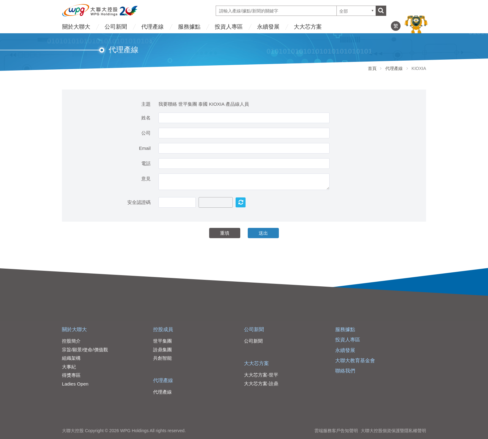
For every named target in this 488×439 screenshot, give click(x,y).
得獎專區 (71, 375)
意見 (146, 178)
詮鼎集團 (162, 349)
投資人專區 (229, 27)
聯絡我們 (345, 370)
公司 (146, 133)
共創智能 (162, 358)
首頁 (372, 68)
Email (145, 148)
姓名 (146, 117)
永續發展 (268, 27)
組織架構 (71, 358)
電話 (146, 163)
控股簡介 (71, 341)
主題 (146, 104)
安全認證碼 (139, 202)
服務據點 (189, 27)
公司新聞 (116, 27)
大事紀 (69, 366)
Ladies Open (75, 383)
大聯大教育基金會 (355, 360)
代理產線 (152, 27)
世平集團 (162, 341)
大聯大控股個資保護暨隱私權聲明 (393, 430)
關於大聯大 (76, 27)
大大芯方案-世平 (261, 374)
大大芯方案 (308, 27)
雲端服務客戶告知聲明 (336, 430)
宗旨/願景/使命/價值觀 (85, 349)
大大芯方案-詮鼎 (261, 383)
